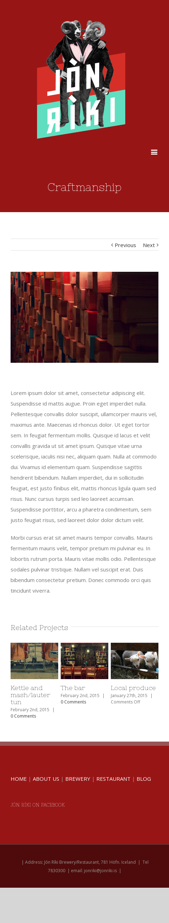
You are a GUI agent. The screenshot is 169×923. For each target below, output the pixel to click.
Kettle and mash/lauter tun (30, 695)
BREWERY (77, 778)
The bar (73, 687)
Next (149, 244)
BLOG (144, 778)
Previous (125, 244)
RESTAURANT (113, 778)
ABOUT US (46, 778)
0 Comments (23, 716)
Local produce (133, 687)
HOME (19, 778)
